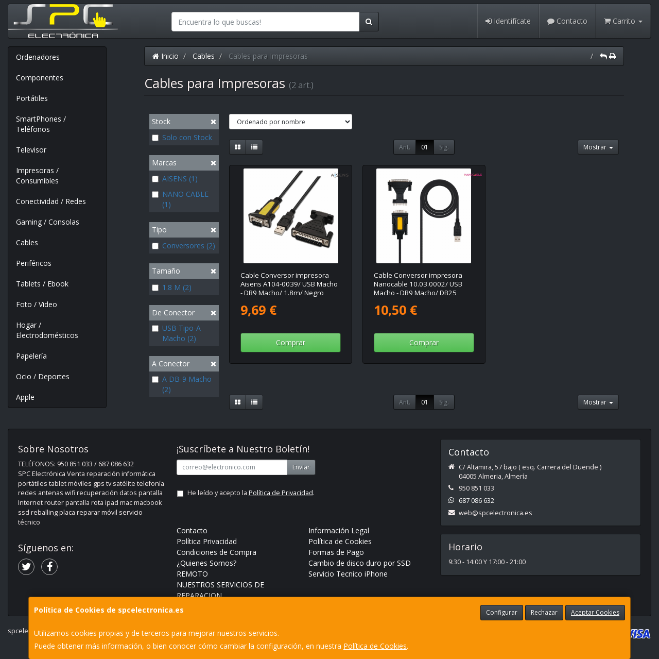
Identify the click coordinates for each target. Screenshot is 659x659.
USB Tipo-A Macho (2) (176, 333)
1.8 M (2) (172, 287)
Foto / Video (36, 304)
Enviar (301, 467)
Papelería (31, 356)
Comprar (290, 342)
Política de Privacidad (281, 492)
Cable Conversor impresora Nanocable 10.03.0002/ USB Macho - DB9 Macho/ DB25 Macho (418, 289)
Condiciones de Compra (216, 552)
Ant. (404, 147)
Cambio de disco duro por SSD (359, 563)
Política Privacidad (207, 541)
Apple (25, 397)
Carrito (623, 21)
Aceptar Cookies (595, 612)
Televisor (31, 150)
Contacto (567, 21)
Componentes (39, 77)
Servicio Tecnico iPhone (348, 574)
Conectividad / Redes (51, 201)
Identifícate (508, 21)
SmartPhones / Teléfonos (41, 124)
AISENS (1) (175, 178)
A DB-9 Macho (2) (182, 384)
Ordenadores (38, 57)
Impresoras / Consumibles (37, 175)
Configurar (501, 612)
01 (424, 147)
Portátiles (32, 98)
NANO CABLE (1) (180, 199)
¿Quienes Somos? (206, 563)
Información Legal (338, 530)
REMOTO (192, 574)
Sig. (444, 147)
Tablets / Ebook (42, 284)
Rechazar (544, 612)
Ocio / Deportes (43, 376)
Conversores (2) (183, 245)
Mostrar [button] (598, 147)
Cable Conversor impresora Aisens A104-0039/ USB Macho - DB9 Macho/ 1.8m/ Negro (289, 284)
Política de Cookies (375, 646)
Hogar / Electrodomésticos (47, 330)
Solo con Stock (182, 137)
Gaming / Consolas (47, 222)
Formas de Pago (336, 552)
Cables (27, 242)
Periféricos (33, 263)
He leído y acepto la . (251, 492)
